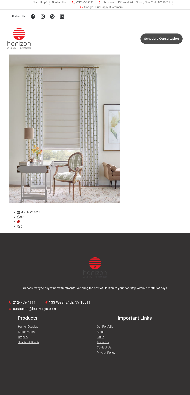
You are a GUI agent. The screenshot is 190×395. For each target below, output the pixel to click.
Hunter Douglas (28, 326)
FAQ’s (100, 337)
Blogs (100, 332)
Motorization (26, 332)
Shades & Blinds (28, 342)
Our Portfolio (105, 326)
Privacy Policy (106, 352)
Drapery (23, 337)
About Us (103, 342)
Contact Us (104, 347)
